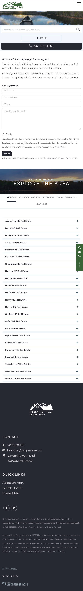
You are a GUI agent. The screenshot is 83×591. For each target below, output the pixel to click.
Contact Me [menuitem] (10, 493)
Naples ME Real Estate (16, 292)
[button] (78, 29)
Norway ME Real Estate (16, 307)
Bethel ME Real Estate (16, 228)
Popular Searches (29, 197)
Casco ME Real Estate (15, 242)
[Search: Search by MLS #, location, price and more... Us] (41, 29)
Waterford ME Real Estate (17, 364)
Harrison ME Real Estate (16, 271)
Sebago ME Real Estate (16, 342)
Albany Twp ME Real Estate (18, 221)
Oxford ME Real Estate (16, 321)
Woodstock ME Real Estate (18, 378)
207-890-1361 (41, 46)
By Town (11, 197)
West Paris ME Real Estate (18, 371)
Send (7, 153)
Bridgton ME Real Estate (17, 235)
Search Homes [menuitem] (12, 488)
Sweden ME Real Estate (16, 357)
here (49, 73)
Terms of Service (65, 158)
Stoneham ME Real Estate (17, 350)
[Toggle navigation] (79, 3)
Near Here (41, 204)
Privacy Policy (60, 147)
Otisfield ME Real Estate (16, 314)
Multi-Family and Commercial (59, 197)
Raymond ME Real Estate (17, 335)
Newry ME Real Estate (15, 300)
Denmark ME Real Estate (17, 249)
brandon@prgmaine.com (22, 450)
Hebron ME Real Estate (16, 278)
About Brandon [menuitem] (13, 482)
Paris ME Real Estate (15, 328)
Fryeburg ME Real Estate (17, 257)
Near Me (42, 38)
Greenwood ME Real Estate (18, 264)
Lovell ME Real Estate (15, 285)
